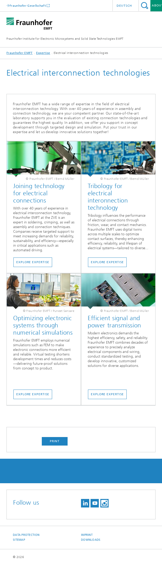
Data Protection (26, 535)
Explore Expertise (32, 262)
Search (144, 5)
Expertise (43, 53)
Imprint (87, 535)
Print (55, 441)
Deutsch (124, 5)
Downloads (90, 540)
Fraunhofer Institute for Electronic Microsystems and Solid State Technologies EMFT (65, 39)
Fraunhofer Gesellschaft (28, 5)
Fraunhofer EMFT (19, 53)
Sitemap (19, 540)
